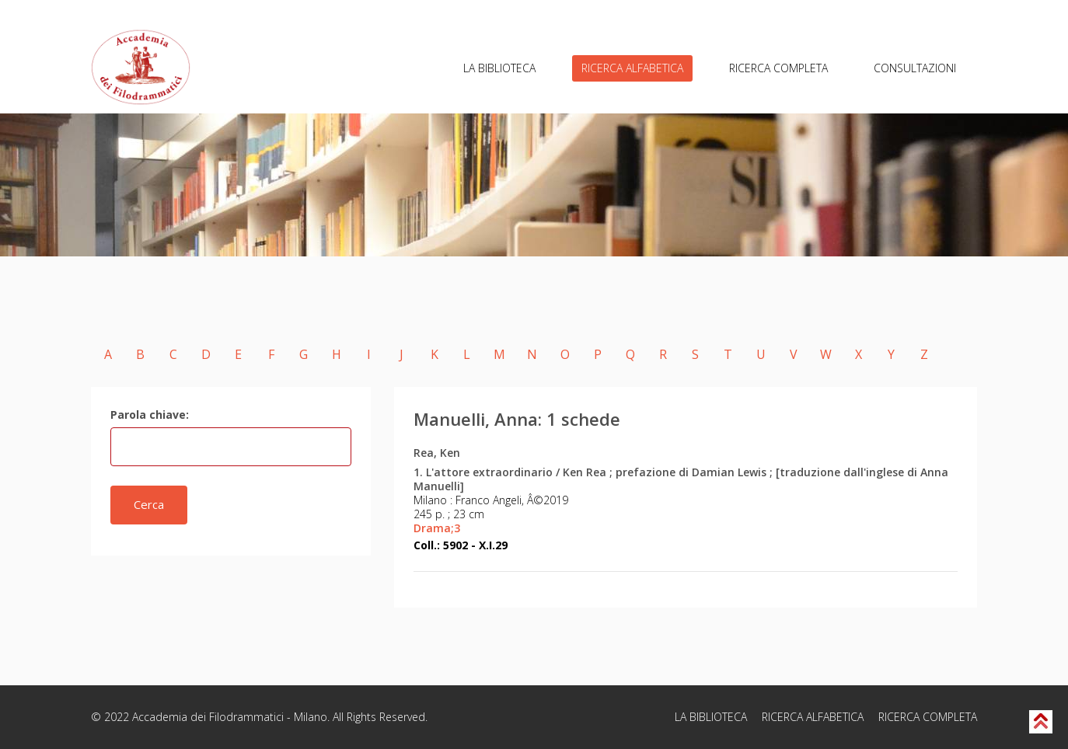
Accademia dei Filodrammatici (208, 716)
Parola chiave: (149, 414)
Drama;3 (437, 528)
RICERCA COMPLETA (778, 68)
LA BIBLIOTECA (499, 68)
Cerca (149, 504)
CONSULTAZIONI (915, 68)
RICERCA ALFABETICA (632, 68)
